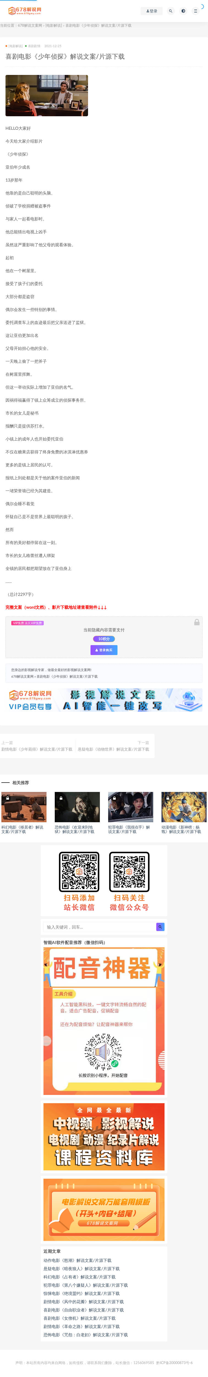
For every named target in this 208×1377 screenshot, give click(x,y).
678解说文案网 (30, 25)
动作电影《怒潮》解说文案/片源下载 (77, 1260)
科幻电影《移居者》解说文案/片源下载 (22, 829)
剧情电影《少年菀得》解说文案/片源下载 (36, 749)
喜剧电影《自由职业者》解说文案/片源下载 (83, 1309)
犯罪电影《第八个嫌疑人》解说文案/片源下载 (85, 1285)
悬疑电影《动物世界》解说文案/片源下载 (113, 749)
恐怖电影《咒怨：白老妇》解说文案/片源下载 (85, 1334)
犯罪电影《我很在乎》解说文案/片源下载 (129, 829)
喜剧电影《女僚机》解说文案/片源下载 (79, 1318)
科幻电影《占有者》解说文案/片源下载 (79, 1276)
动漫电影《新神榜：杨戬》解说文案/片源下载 (181, 829)
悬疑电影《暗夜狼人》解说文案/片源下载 (81, 1268)
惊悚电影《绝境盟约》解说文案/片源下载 (81, 1293)
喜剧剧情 (32, 46)
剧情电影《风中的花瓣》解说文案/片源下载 (83, 1301)
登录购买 (104, 650)
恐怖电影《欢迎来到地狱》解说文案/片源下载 (74, 829)
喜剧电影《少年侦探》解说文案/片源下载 (67, 676)
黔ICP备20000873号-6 (174, 1362)
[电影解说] (53, 25)
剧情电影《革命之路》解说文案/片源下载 (81, 1326)
